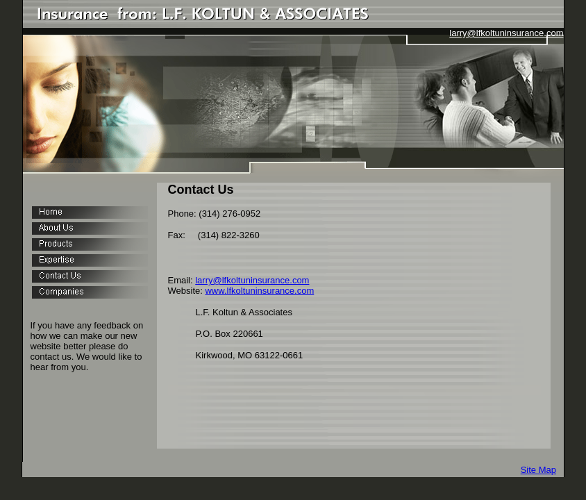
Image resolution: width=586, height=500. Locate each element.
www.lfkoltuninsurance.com (259, 290)
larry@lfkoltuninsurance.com (506, 33)
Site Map (538, 470)
